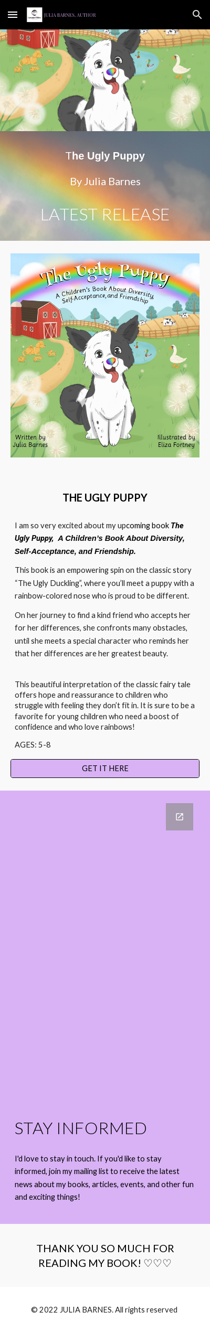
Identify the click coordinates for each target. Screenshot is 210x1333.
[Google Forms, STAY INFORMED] (105, 944)
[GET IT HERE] (105, 768)
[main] (105, 186)
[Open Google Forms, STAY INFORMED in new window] (179, 816)
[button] (12, 14)
